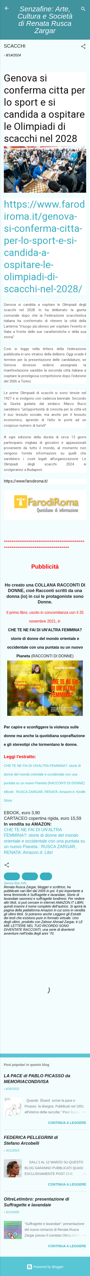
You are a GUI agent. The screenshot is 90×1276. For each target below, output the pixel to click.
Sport (46, 876)
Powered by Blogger (45, 1267)
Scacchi (30, 876)
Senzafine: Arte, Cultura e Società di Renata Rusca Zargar (45, 20)
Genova (12, 876)
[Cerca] (83, 9)
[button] (83, 47)
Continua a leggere (67, 1123)
